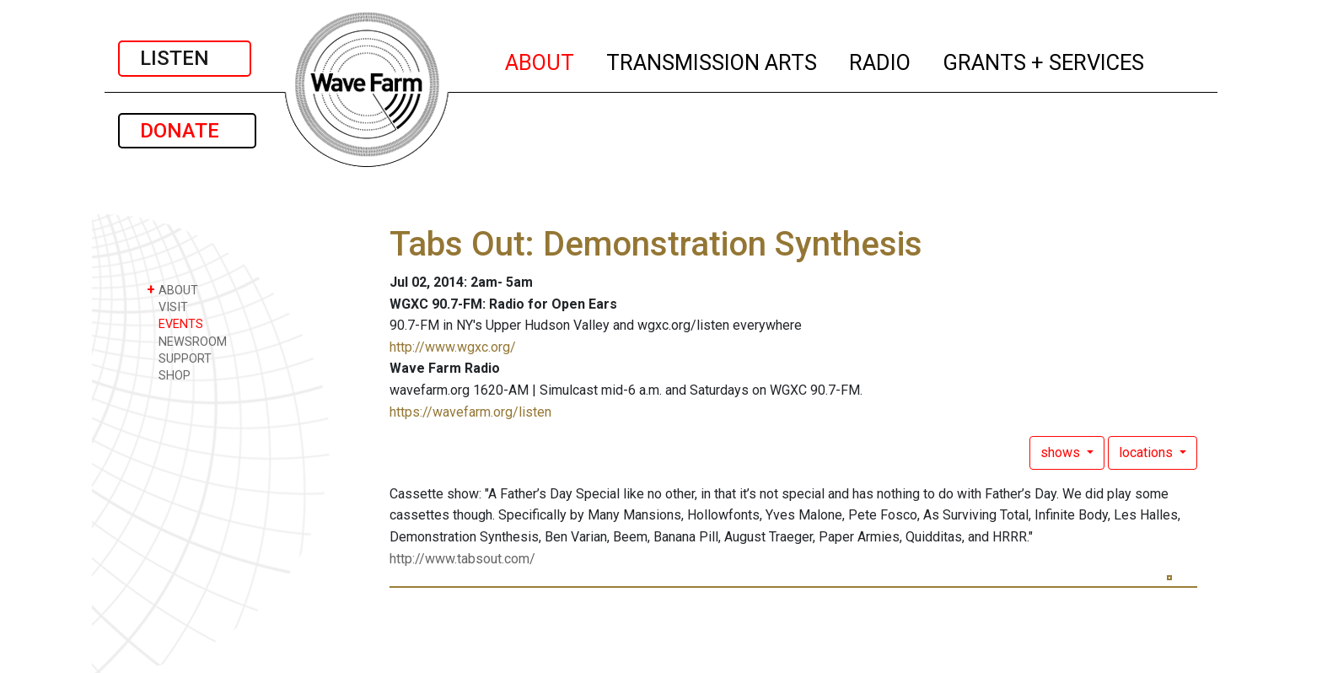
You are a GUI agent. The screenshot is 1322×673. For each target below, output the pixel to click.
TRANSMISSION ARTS (712, 60)
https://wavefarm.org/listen (470, 412)
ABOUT (540, 60)
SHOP (169, 375)
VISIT (167, 307)
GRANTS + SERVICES (1044, 60)
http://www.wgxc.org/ (453, 347)
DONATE (187, 131)
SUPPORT (179, 358)
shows (1061, 452)
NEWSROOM (187, 341)
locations (1147, 452)
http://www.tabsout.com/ (462, 559)
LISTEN (184, 58)
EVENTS (175, 323)
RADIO (880, 60)
